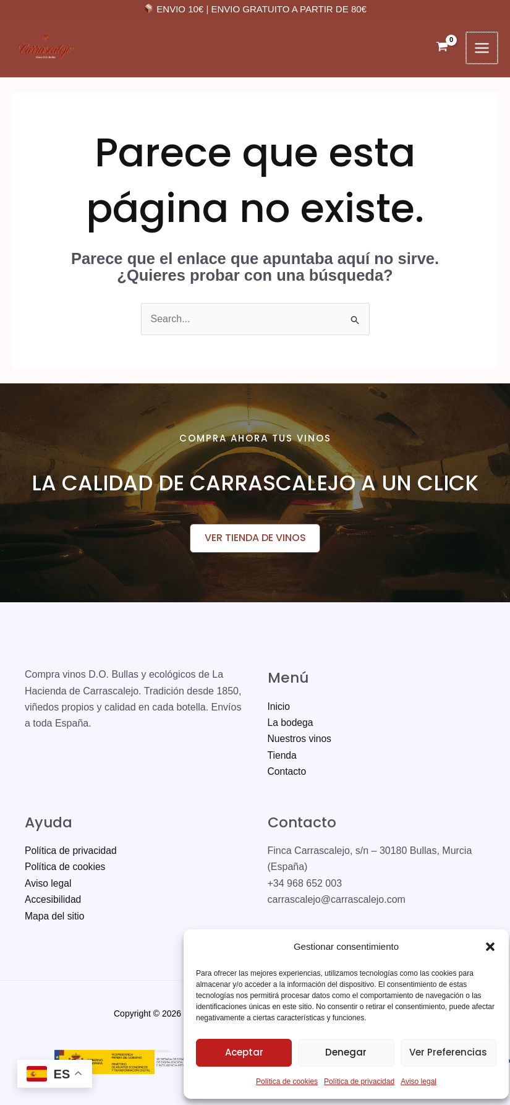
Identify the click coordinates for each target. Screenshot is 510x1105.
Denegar (341, 1052)
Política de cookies (282, 1081)
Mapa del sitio (55, 916)
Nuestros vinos (300, 739)
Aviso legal (413, 1081)
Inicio (279, 707)
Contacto (287, 772)
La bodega (291, 723)
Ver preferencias (443, 1052)
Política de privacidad (354, 1081)
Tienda (282, 756)
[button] (485, 947)
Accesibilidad (53, 900)
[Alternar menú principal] (482, 48)
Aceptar (239, 1052)
